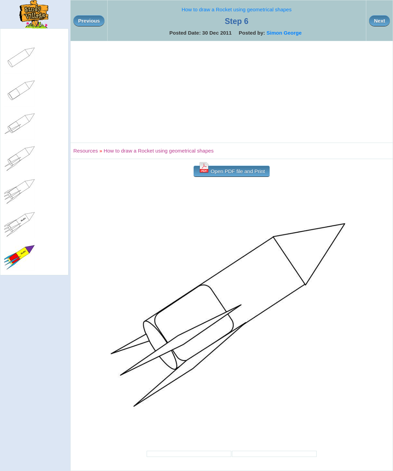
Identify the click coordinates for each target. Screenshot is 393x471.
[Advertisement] (231, 92)
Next (379, 21)
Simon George (284, 33)
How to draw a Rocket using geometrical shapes (237, 9)
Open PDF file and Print (231, 170)
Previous (89, 21)
